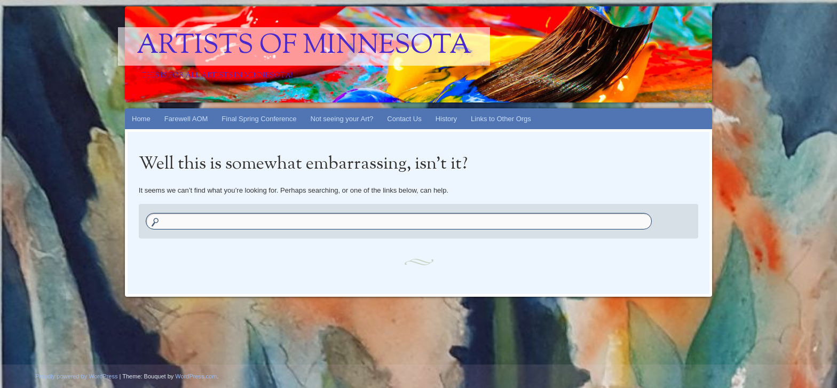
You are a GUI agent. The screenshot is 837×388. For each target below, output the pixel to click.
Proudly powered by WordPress (76, 376)
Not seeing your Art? (342, 119)
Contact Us (404, 119)
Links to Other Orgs (501, 119)
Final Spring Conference (259, 119)
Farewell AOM (186, 119)
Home (141, 119)
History (446, 119)
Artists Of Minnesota (304, 46)
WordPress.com (196, 376)
